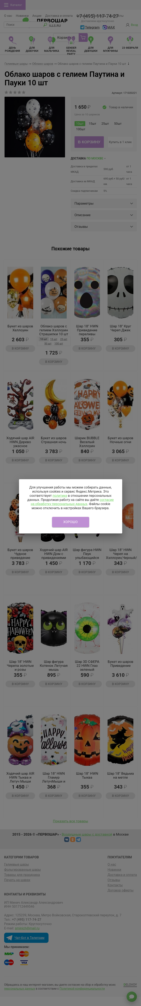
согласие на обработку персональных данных (72, 502)
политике (59, 496)
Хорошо (70, 522)
